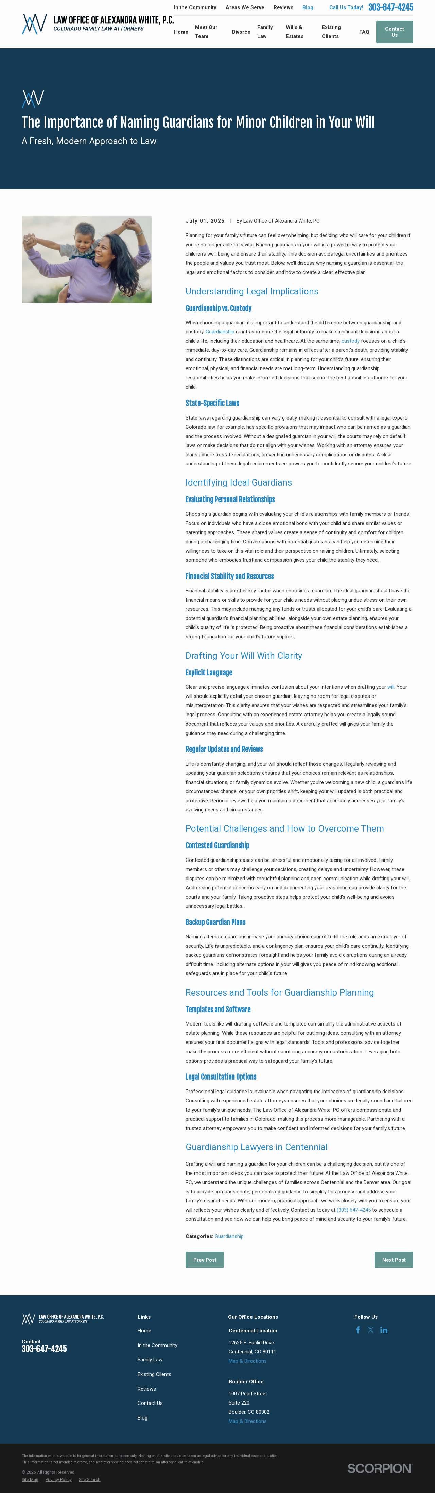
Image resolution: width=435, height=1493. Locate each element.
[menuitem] (30, 1480)
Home (144, 1331)
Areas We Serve (245, 7)
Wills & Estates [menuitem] (294, 31)
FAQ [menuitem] (364, 32)
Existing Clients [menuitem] (331, 31)
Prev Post (204, 1260)
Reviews (283, 7)
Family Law (150, 1360)
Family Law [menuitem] (265, 31)
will (390, 687)
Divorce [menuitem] (241, 32)
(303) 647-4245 (354, 1210)
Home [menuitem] (181, 32)
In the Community (195, 7)
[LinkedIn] (383, 1329)
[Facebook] (358, 1329)
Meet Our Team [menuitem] (206, 31)
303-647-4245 (390, 8)
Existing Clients (154, 1374)
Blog (307, 7)
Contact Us (394, 32)
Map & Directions (248, 1361)
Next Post (394, 1260)
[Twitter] (371, 1329)
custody (351, 341)
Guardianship (220, 332)
